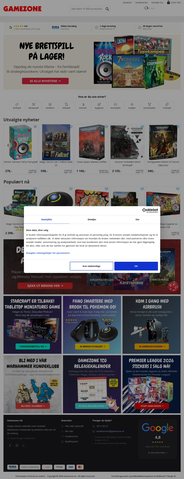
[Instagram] (16, 445)
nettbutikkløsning (140, 476)
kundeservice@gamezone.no (110, 431)
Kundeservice (69, 436)
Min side (67, 431)
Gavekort (127, 2)
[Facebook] (9, 445)
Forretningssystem (120, 476)
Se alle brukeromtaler (158, 453)
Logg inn (175, 2)
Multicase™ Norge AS (166, 476)
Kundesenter (141, 2)
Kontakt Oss (157, 2)
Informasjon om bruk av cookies (30, 476)
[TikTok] (23, 445)
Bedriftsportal (69, 441)
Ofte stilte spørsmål (72, 426)
